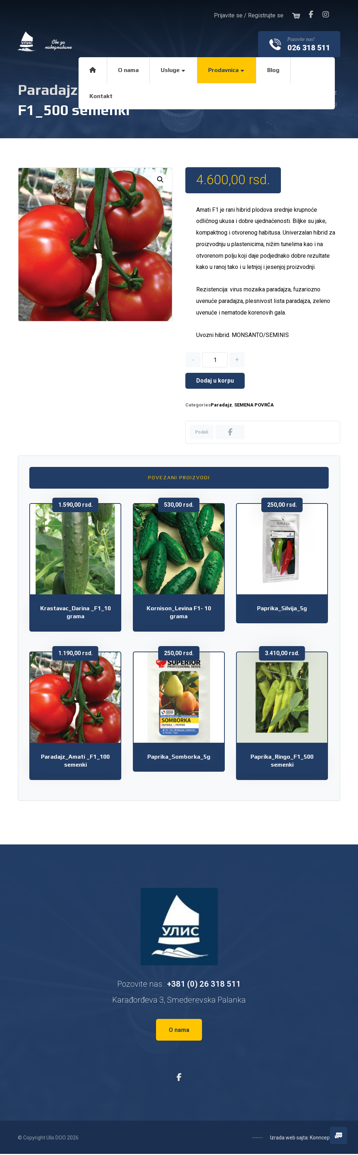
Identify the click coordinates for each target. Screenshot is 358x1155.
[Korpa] (296, 15)
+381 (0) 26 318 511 (204, 984)
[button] (160, 179)
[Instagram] (326, 14)
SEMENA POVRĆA (254, 406)
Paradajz (221, 406)
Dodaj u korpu (215, 381)
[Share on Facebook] (230, 433)
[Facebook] (311, 14)
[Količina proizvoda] (215, 360)
